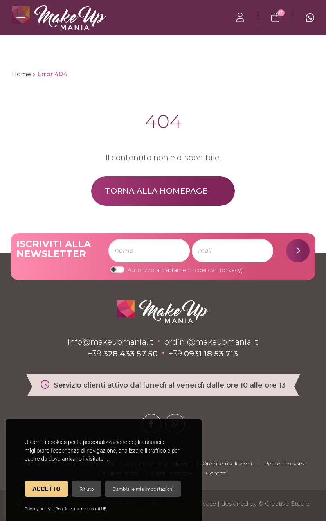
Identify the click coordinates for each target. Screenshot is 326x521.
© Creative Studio (284, 503)
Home (21, 74)
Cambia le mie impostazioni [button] (143, 489)
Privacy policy (38, 509)
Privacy (205, 503)
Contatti (216, 473)
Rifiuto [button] (86, 489)
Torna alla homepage (156, 191)
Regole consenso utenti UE (80, 509)
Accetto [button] (46, 489)
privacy (231, 270)
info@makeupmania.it (110, 342)
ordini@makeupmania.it (211, 342)
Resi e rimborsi (284, 463)
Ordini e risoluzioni (227, 463)
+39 (123, 353)
